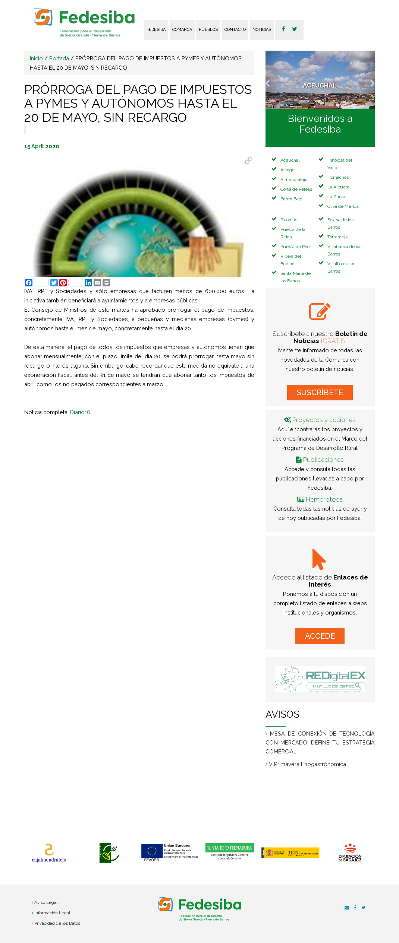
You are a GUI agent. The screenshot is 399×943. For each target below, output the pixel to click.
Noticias (261, 29)
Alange (287, 169)
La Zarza (336, 196)
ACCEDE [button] (320, 636)
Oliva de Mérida (343, 206)
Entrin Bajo (291, 198)
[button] (274, 80)
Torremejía (338, 236)
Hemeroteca (324, 499)
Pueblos (208, 29)
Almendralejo (293, 179)
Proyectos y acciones (324, 419)
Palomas (288, 219)
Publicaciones (323, 459)
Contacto (235, 29)
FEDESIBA (156, 29)
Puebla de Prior (295, 246)
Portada (59, 58)
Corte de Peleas (296, 189)
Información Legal (52, 912)
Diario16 (80, 412)
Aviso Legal (45, 902)
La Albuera (338, 187)
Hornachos (338, 177)
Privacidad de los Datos (57, 923)
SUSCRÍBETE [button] (320, 392)
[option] (49, 853)
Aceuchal (289, 160)
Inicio (36, 58)
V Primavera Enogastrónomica (307, 764)
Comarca (182, 29)
